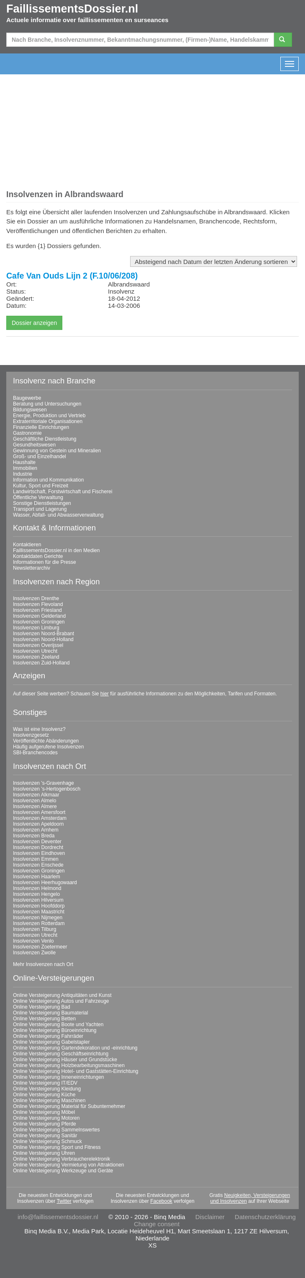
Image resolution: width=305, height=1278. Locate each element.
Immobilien (25, 468)
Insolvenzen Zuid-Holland (41, 663)
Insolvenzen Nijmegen (37, 917)
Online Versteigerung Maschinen (49, 1100)
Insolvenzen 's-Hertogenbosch (46, 789)
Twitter (63, 1201)
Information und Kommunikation (48, 480)
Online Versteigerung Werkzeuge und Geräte (63, 1171)
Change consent (156, 1223)
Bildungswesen (30, 410)
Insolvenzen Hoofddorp (38, 906)
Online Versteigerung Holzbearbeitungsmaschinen (69, 1065)
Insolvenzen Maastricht (38, 912)
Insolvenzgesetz (31, 735)
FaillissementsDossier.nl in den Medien (56, 550)
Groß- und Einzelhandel (39, 456)
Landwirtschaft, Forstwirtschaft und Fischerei (62, 491)
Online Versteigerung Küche (44, 1095)
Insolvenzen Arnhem (36, 830)
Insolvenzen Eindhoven (39, 853)
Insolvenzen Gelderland (39, 616)
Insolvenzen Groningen (38, 622)
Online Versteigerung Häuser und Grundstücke (65, 1059)
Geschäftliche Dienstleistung (44, 439)
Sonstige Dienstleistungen (42, 503)
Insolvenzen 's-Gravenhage (43, 783)
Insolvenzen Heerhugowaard (45, 882)
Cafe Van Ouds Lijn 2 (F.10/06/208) (72, 275)
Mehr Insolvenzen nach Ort (43, 964)
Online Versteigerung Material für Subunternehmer (69, 1106)
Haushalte (24, 462)
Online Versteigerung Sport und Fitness (56, 1147)
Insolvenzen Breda (33, 836)
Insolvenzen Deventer (37, 841)
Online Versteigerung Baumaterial (50, 1013)
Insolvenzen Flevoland (38, 604)
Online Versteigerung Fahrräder (48, 1036)
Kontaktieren (27, 545)
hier (104, 694)
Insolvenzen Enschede (38, 865)
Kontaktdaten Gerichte (38, 556)
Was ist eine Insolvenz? (39, 729)
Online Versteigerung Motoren (46, 1118)
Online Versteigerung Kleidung (47, 1089)
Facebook (161, 1201)
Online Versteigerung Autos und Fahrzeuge (61, 1001)
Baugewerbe (27, 398)
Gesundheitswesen (34, 445)
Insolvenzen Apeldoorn (38, 824)
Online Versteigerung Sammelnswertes (56, 1130)
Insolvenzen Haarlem (36, 877)
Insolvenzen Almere (35, 806)
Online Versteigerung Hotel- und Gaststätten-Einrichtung (75, 1071)
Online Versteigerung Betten (44, 1019)
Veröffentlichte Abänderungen (46, 741)
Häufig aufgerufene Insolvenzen (48, 747)
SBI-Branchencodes (35, 753)
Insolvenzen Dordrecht (38, 847)
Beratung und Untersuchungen (47, 404)
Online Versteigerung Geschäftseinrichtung (60, 1054)
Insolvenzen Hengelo (36, 894)
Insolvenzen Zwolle (34, 953)
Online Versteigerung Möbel (44, 1112)
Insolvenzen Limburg (36, 628)
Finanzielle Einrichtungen (41, 427)
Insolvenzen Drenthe (36, 598)
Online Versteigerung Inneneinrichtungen (58, 1077)
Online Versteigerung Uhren (44, 1153)
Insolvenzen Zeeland (36, 657)
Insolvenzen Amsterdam (40, 818)
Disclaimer (210, 1216)
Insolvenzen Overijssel (38, 645)
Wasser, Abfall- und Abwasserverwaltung (58, 515)
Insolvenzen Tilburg (34, 929)
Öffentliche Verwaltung (38, 497)
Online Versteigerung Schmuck (47, 1141)
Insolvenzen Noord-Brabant (43, 633)
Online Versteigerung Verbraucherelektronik (61, 1159)
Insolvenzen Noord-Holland (43, 639)
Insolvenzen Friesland (37, 610)
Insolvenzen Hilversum (38, 900)
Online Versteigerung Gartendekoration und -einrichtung (75, 1048)
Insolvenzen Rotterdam (38, 923)
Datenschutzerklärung (265, 1216)
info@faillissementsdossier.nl (58, 1216)
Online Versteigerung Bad (41, 1007)
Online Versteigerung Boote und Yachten (58, 1024)
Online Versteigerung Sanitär (45, 1136)
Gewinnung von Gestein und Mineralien (57, 451)
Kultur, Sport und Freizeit (40, 486)
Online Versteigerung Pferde (44, 1124)
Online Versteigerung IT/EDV (45, 1083)
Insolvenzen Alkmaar (36, 795)
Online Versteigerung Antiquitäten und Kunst (62, 995)
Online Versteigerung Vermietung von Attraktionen (68, 1165)
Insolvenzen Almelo (34, 801)
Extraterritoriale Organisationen (47, 421)
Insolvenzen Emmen (36, 859)
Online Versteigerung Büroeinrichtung (54, 1030)
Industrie (22, 474)
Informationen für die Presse (44, 562)
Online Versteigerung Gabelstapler (51, 1042)
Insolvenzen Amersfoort (39, 812)
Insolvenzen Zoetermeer (40, 947)
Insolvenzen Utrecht (35, 651)
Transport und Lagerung (40, 509)
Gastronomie (27, 433)
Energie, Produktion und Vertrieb (49, 415)
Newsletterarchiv (31, 568)
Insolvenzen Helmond (37, 888)
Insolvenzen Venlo (33, 941)
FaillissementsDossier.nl (72, 9)
